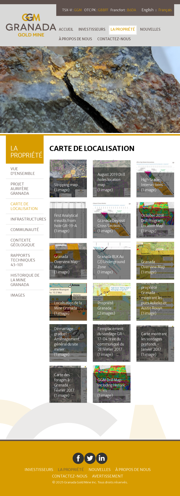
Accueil (66, 29)
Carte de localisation (24, 206)
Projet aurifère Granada (20, 189)
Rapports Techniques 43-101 (23, 260)
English (148, 10)
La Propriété (123, 29)
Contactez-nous (114, 39)
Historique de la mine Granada (25, 280)
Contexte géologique (23, 242)
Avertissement (107, 476)
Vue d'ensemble (23, 171)
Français (165, 10)
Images (18, 295)
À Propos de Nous (75, 39)
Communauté (25, 229)
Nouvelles (150, 29)
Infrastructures (27, 219)
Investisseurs (92, 29)
